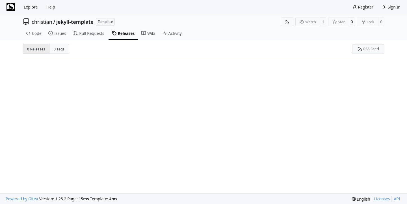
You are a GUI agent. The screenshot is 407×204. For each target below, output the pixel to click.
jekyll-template (75, 22)
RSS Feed (368, 48)
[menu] (361, 199)
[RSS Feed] (287, 22)
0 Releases (36, 49)
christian (42, 22)
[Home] (11, 7)
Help (50, 7)
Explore (31, 7)
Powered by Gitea (22, 198)
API (397, 198)
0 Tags (59, 49)
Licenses (382, 198)
